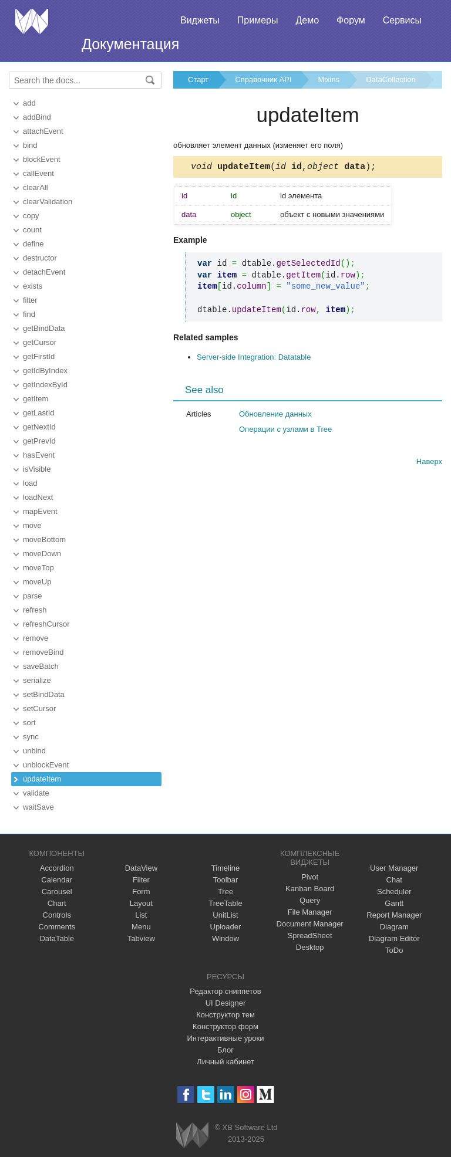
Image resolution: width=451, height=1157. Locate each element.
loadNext (38, 497)
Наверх (429, 463)
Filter (141, 879)
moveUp (37, 581)
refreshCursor (46, 624)
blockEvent (41, 159)
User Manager (394, 868)
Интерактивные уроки (225, 1038)
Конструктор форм (225, 1026)
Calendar (56, 879)
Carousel (57, 891)
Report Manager (394, 915)
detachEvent (44, 272)
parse (32, 595)
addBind (37, 117)
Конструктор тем (225, 1014)
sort (29, 722)
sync (31, 736)
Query (309, 900)
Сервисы (402, 20)
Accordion (57, 868)
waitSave (38, 807)
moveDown (42, 553)
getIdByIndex (45, 370)
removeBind (43, 652)
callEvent (38, 173)
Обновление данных (275, 415)
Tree (225, 891)
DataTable (56, 938)
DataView (141, 868)
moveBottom (44, 539)
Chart (57, 903)
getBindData (44, 328)
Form (141, 891)
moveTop (38, 567)
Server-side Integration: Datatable (254, 358)
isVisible (37, 469)
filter (30, 300)
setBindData (44, 694)
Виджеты (200, 20)
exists (32, 286)
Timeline (225, 868)
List (141, 915)
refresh (34, 609)
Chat (394, 879)
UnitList (225, 915)
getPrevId (39, 441)
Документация (130, 44)
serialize (37, 680)
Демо (307, 20)
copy (31, 215)
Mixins (328, 79)
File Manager (310, 912)
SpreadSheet (310, 935)
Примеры (257, 20)
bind (30, 145)
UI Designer (226, 1003)
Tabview (141, 938)
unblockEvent (46, 764)
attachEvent (43, 131)
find (29, 314)
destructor (40, 257)
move (32, 525)
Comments (56, 926)
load (30, 483)
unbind (34, 750)
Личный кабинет (225, 1061)
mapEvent (40, 511)
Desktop (310, 947)
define (33, 243)
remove (35, 638)
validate (36, 793)
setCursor (39, 708)
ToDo (394, 950)
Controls (57, 915)
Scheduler (394, 891)
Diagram (394, 926)
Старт (198, 79)
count (32, 229)
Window (225, 938)
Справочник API (263, 79)
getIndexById (45, 384)
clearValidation (47, 201)
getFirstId (39, 356)
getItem (35, 398)
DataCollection (391, 79)
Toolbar (225, 879)
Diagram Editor (394, 938)
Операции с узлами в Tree (285, 431)
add (29, 103)
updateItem (42, 778)
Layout (141, 903)
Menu (141, 926)
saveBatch (41, 666)
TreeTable (225, 903)
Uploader (225, 926)
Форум (350, 20)
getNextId (39, 426)
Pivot (309, 876)
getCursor (39, 342)
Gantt (394, 903)
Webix (192, 1135)
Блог (225, 1050)
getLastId (39, 412)
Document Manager (310, 923)
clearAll (35, 187)
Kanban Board (309, 888)
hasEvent (39, 455)
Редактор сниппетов (225, 991)
